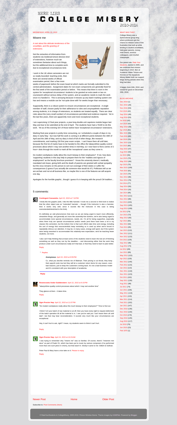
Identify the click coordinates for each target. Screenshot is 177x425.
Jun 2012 (123, 252)
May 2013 (124, 218)
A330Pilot (116, 415)
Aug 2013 (124, 208)
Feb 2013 (123, 227)
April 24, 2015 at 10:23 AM (65, 337)
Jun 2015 (123, 158)
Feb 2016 (123, 136)
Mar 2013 (123, 224)
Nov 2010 (124, 312)
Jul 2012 (123, 249)
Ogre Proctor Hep (46, 302)
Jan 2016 (123, 139)
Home (74, 399)
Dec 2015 (124, 142)
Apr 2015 (123, 164)
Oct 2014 (123, 183)
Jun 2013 (123, 215)
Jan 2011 (123, 306)
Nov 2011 (124, 274)
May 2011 (124, 293)
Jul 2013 (123, 211)
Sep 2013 (124, 205)
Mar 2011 (123, 299)
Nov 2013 (124, 199)
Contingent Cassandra (48, 198)
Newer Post (39, 399)
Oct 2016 (123, 111)
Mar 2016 (123, 133)
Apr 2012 (123, 259)
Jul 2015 (123, 155)
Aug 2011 (124, 284)
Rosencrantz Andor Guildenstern (53, 283)
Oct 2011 (123, 277)
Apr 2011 (123, 296)
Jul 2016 (123, 120)
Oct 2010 (123, 315)
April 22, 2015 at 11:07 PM (65, 302)
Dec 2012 (124, 233)
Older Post (108, 399)
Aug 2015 (124, 152)
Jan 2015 (123, 174)
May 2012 (124, 255)
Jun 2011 (123, 290)
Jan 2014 (123, 193)
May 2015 (124, 161)
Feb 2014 (123, 189)
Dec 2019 (124, 102)
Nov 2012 (124, 237)
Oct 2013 (123, 202)
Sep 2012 (124, 243)
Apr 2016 (123, 130)
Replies (45, 253)
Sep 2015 (124, 149)
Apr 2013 (123, 221)
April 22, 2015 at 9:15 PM (77, 283)
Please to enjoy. (78, 351)
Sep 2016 (124, 114)
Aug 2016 (124, 117)
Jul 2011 (123, 287)
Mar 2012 (123, 262)
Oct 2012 (123, 240)
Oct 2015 (123, 146)
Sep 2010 (124, 318)
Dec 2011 (124, 271)
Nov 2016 (124, 108)
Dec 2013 (124, 196)
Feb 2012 (123, 265)
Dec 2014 (124, 177)
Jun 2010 (123, 327)
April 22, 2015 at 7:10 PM (69, 198)
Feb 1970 (123, 331)
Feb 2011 (123, 302)
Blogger (134, 415)
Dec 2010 (124, 309)
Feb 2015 (123, 171)
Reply (41, 247)
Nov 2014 (124, 180)
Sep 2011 (124, 280)
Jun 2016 (123, 124)
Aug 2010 (124, 321)
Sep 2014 (124, 186)
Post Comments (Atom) (53, 405)
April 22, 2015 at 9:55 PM (66, 257)
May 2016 (124, 127)
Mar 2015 (123, 167)
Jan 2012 (123, 268)
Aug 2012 (124, 246)
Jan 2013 (123, 230)
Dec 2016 (124, 105)
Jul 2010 (123, 324)
